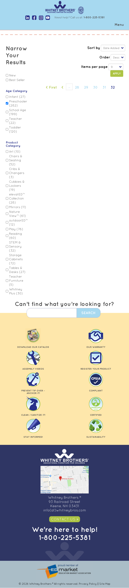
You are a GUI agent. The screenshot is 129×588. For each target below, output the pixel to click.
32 (114, 88)
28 (78, 87)
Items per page (94, 66)
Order (104, 57)
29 (87, 87)
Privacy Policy (88, 583)
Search (87, 313)
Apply (117, 73)
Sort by (93, 48)
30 (96, 87)
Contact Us (63, 519)
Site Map (104, 583)
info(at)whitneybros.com (64, 510)
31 (105, 87)
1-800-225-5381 (64, 537)
